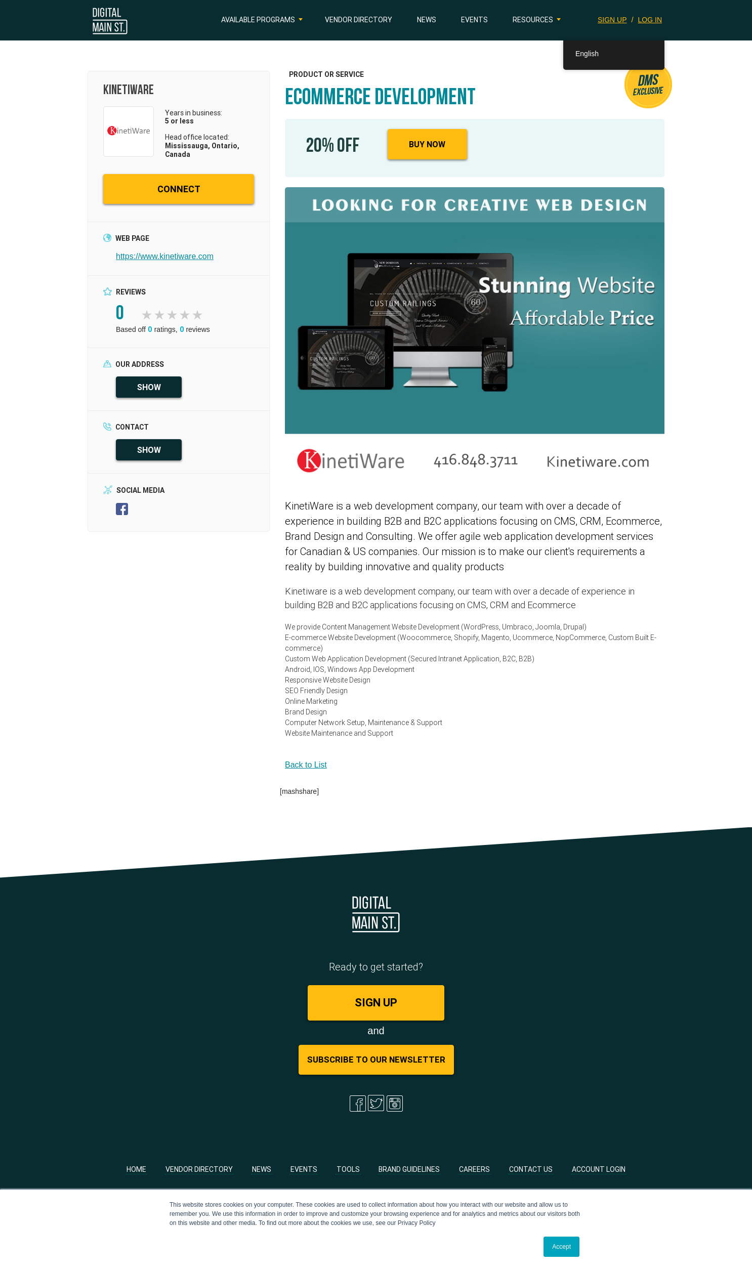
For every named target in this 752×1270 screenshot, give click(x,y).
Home (136, 1169)
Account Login (598, 1169)
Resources (533, 19)
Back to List (306, 764)
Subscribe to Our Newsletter (376, 1059)
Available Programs (258, 19)
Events (474, 19)
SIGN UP (612, 20)
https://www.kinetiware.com (165, 256)
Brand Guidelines (409, 1169)
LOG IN (650, 20)
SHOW (149, 387)
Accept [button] (561, 1246)
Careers (474, 1169)
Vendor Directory (358, 19)
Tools (348, 1169)
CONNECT (178, 189)
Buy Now (427, 144)
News (426, 19)
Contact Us (531, 1169)
